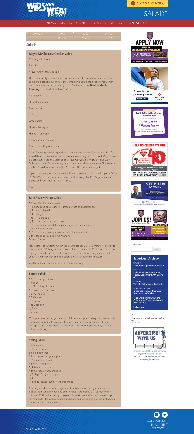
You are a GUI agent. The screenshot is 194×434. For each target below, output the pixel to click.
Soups (85, 34)
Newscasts (137, 263)
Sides (38, 38)
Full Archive (138, 307)
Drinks (85, 38)
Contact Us (137, 23)
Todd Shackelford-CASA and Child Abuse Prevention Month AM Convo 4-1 (148, 300)
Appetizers (38, 34)
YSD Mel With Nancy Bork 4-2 (147, 284)
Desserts (62, 38)
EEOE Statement (157, 420)
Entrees (109, 34)
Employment (159, 424)
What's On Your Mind (142, 288)
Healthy (109, 38)
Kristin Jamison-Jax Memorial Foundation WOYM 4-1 (147, 292)
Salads (61, 34)
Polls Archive (136, 322)
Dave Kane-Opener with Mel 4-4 (148, 265)
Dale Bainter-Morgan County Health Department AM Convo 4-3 (148, 275)
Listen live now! (150, 3)
